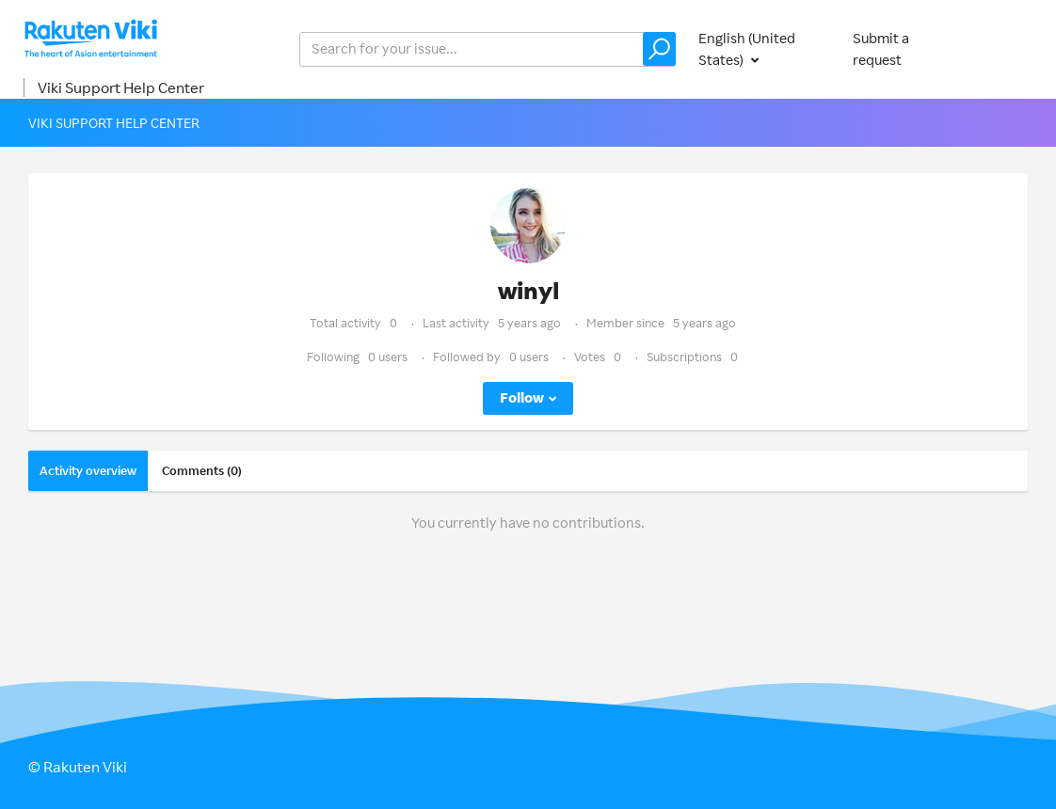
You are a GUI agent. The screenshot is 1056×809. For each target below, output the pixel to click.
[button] (659, 49)
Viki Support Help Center (121, 87)
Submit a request (881, 49)
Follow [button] (522, 397)
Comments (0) (202, 470)
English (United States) (746, 49)
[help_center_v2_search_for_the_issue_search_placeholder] (487, 49)
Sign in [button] (1007, 48)
